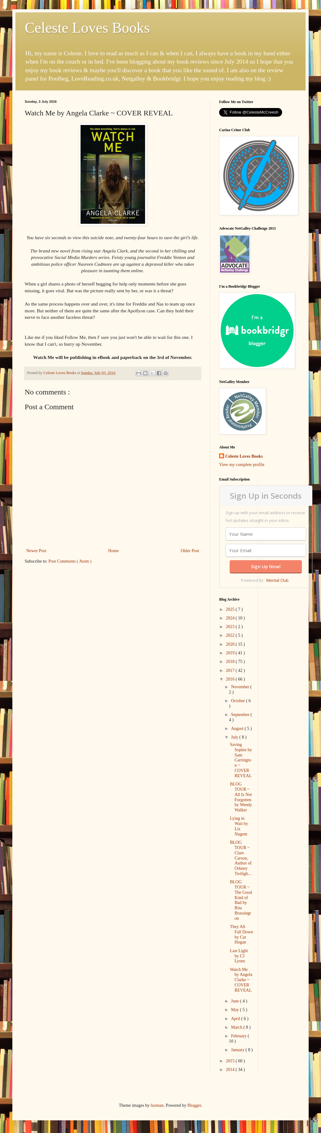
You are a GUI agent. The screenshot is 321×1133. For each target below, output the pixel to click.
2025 (231, 609)
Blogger (194, 1105)
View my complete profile (242, 464)
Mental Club (277, 580)
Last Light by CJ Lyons (239, 956)
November (240, 687)
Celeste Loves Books (87, 27)
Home (113, 550)
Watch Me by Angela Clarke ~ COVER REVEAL (241, 980)
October (238, 700)
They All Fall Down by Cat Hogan (241, 934)
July (235, 737)
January (238, 1050)
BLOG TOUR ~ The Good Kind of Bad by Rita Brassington (241, 900)
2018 (231, 661)
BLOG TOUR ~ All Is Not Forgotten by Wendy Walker (241, 797)
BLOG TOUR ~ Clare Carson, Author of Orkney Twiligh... (241, 858)
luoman (157, 1105)
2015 (231, 1061)
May (235, 1009)
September (240, 714)
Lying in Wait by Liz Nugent (239, 826)
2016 (231, 679)
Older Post (190, 550)
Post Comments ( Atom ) (69, 561)
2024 (231, 618)
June (235, 1001)
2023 (231, 626)
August (237, 728)
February (239, 1036)
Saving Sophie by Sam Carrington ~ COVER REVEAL (241, 760)
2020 (231, 644)
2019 (231, 653)
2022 (231, 635)
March (237, 1027)
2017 (231, 670)
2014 (231, 1069)
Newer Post (36, 550)
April (236, 1018)
